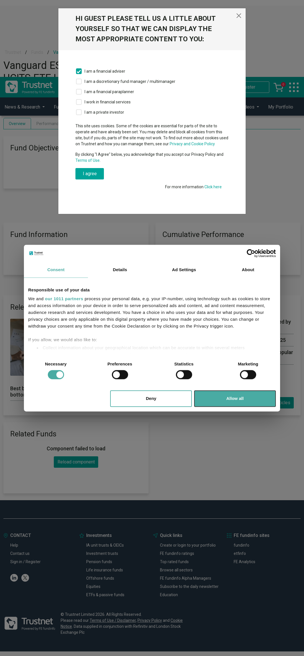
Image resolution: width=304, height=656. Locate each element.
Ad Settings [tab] (184, 269)
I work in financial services (108, 102)
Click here (213, 187)
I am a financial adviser (105, 71)
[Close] (238, 15)
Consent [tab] (56, 269)
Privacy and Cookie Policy (192, 144)
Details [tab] (120, 269)
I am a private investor (104, 112)
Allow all (235, 398)
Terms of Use (87, 160)
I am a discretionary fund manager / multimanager (130, 81)
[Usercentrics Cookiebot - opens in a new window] (251, 253)
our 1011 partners (64, 298)
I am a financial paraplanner (109, 92)
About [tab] (248, 269)
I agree (90, 173)
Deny (151, 398)
